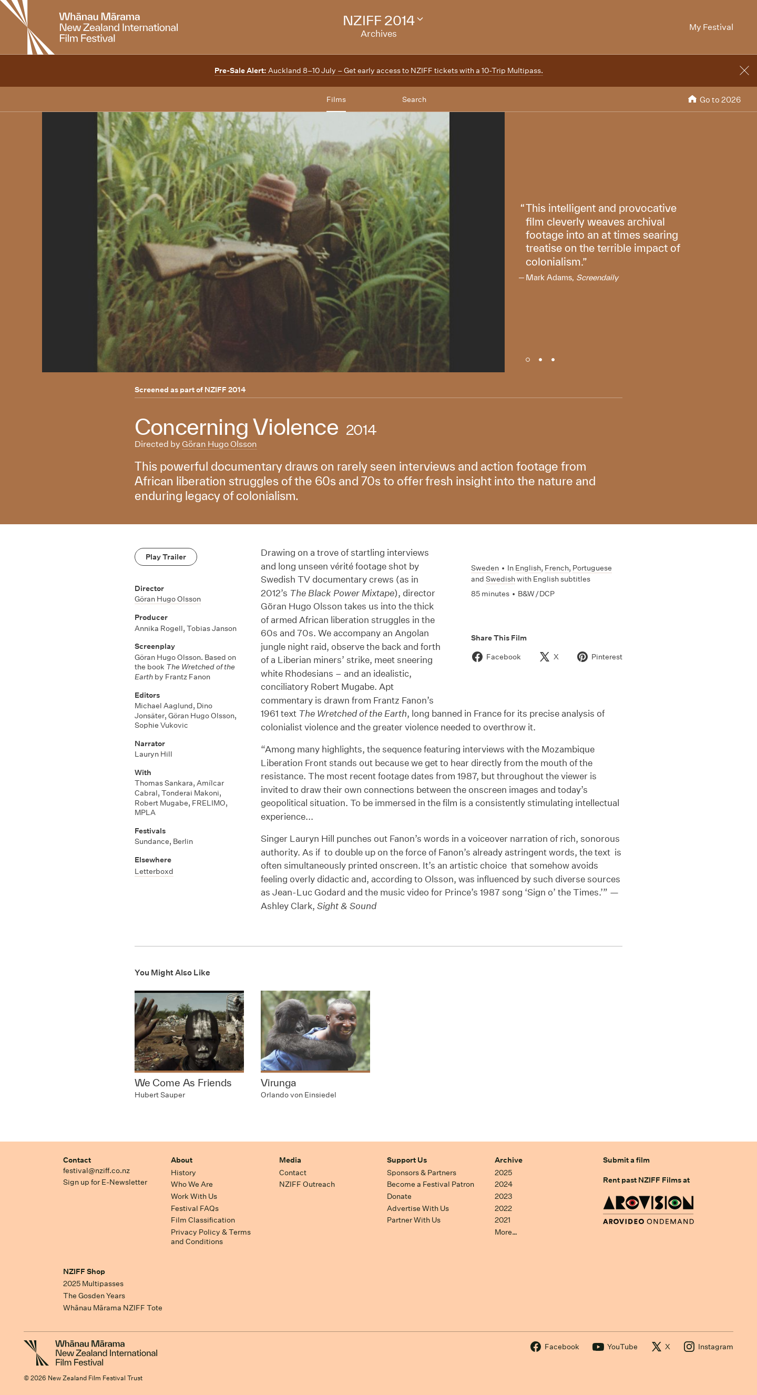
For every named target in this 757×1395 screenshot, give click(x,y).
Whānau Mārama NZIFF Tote (112, 1307)
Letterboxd (154, 871)
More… (506, 1232)
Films (336, 99)
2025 (503, 1172)
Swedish (500, 579)
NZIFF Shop (84, 1271)
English (528, 568)
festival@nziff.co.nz (96, 1170)
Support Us (407, 1160)
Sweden (485, 568)
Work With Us (194, 1196)
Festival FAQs (195, 1208)
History (183, 1172)
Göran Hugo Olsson (219, 444)
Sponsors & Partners (421, 1172)
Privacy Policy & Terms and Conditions (211, 1237)
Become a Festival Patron (430, 1184)
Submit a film (626, 1160)
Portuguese (592, 568)
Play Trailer (166, 557)
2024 (504, 1184)
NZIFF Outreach (307, 1184)
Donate (399, 1196)
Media (290, 1160)
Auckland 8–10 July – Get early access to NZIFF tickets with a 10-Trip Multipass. (378, 70)
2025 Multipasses (93, 1283)
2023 (504, 1196)
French (557, 568)
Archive (509, 1160)
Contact (77, 1160)
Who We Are (192, 1184)
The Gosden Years (94, 1295)
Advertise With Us (418, 1208)
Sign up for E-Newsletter (105, 1182)
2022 (503, 1208)
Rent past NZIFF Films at (646, 1180)
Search (414, 99)
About (181, 1160)
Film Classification (203, 1220)
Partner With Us (414, 1220)
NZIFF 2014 (225, 389)
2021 (502, 1220)
